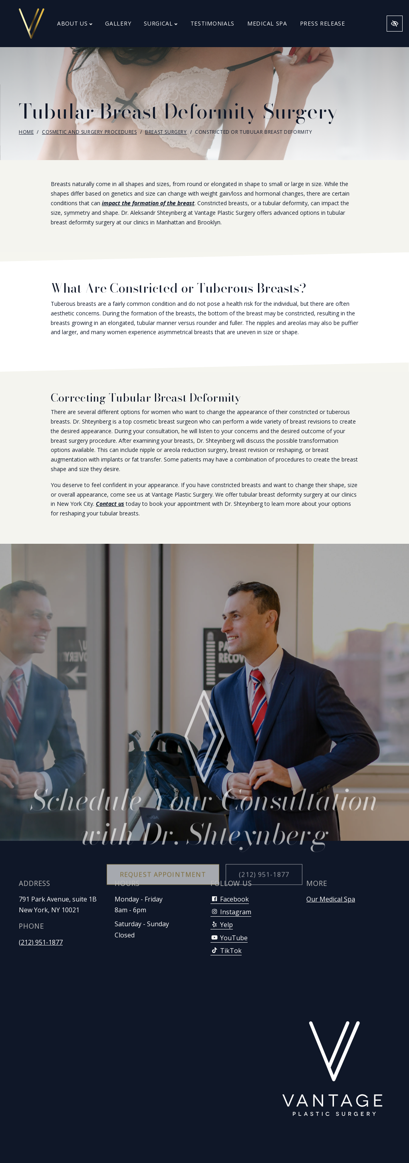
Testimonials (212, 23)
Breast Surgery (166, 132)
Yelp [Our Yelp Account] (221, 924)
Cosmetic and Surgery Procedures (89, 132)
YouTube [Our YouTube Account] (229, 937)
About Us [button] (74, 23)
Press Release (322, 23)
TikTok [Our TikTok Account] (226, 950)
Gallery (118, 23)
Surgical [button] (160, 23)
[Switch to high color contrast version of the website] (395, 24)
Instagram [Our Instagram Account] (230, 911)
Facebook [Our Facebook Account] (229, 899)
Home (26, 132)
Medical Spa (267, 23)
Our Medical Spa (330, 899)
